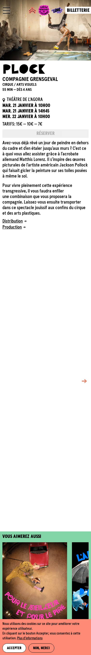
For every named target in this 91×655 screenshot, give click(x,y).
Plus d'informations (29, 638)
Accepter (14, 648)
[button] (81, 381)
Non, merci (41, 648)
